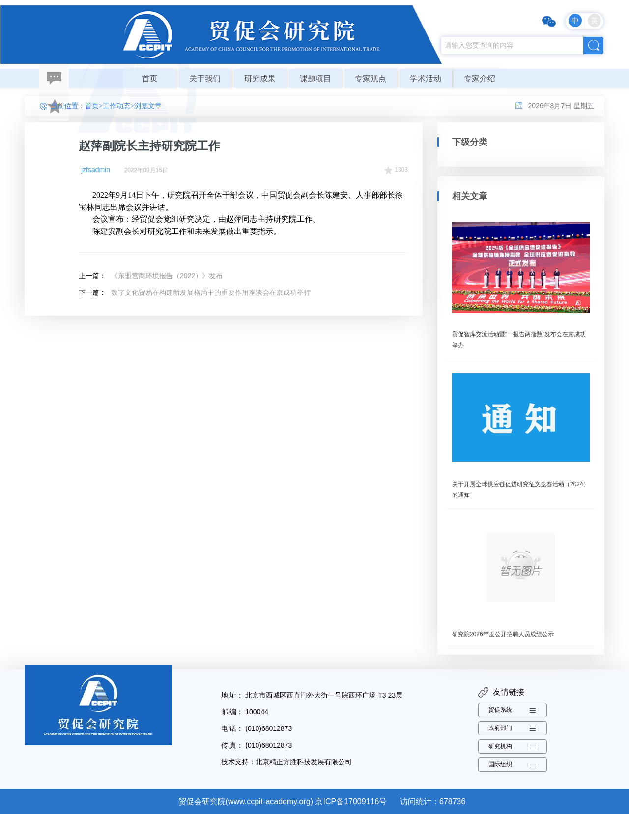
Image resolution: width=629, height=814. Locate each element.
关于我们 (205, 78)
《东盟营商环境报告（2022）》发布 (167, 276)
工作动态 (116, 106)
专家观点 (370, 78)
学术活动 (425, 78)
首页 (150, 78)
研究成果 (260, 78)
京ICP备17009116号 (351, 801)
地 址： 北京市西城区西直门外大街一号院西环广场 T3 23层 (311, 695)
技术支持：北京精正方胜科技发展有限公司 (286, 762)
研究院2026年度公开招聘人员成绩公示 (503, 634)
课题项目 (315, 78)
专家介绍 (479, 78)
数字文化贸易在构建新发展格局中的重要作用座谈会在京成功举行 (211, 292)
